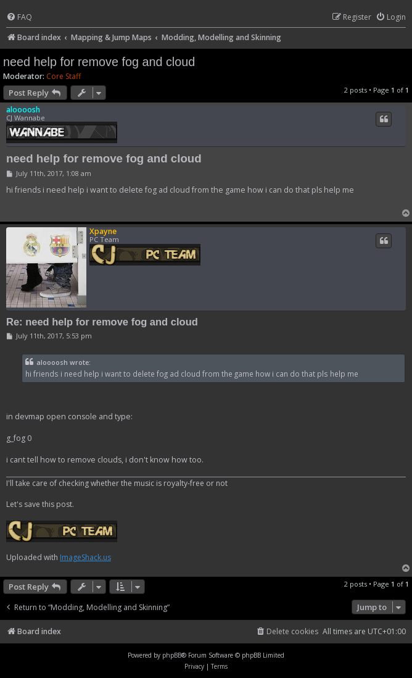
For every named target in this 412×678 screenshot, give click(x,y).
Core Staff (63, 77)
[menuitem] (19, 17)
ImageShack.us (85, 558)
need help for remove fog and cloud (99, 62)
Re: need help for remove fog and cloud (102, 321)
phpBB (171, 655)
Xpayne (103, 231)
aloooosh (23, 109)
